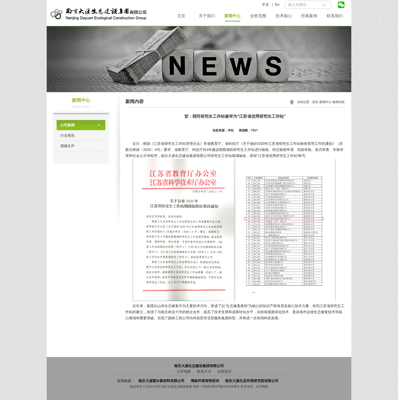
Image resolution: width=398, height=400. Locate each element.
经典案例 (309, 16)
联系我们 (335, 16)
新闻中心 (232, 16)
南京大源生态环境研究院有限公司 (251, 381)
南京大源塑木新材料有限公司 (162, 381)
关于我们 (207, 16)
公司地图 (184, 371)
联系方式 (204, 371)
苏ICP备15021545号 (226, 386)
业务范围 (258, 16)
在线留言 (224, 371)
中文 (265, 5)
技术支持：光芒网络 (254, 386)
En (277, 5)
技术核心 (284, 16)
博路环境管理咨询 (205, 381)
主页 (181, 16)
